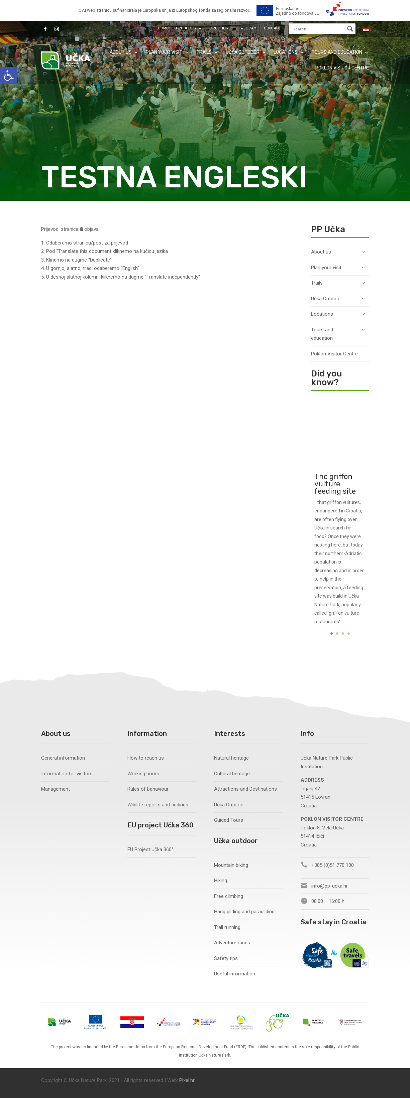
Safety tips (226, 958)
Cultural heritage (232, 774)
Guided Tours (228, 820)
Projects (186, 28)
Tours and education (337, 52)
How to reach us (145, 758)
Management (55, 789)
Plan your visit (164, 52)
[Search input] (317, 28)
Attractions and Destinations (245, 789)
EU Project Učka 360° (150, 849)
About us (121, 52)
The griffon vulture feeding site (335, 500)
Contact (272, 28)
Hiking (220, 881)
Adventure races (232, 943)
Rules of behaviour (148, 789)
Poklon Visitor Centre (342, 68)
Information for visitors (67, 774)
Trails (204, 52)
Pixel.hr (187, 1080)
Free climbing (228, 896)
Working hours (143, 774)
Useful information (234, 974)
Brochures (221, 28)
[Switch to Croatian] (366, 30)
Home (163, 28)
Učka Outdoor (243, 52)
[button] (8, 75)
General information (63, 758)
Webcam (248, 28)
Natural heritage (231, 758)
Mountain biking (231, 865)
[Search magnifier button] (350, 29)
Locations (286, 52)
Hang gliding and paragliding (244, 912)
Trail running (227, 927)
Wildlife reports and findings (157, 805)
